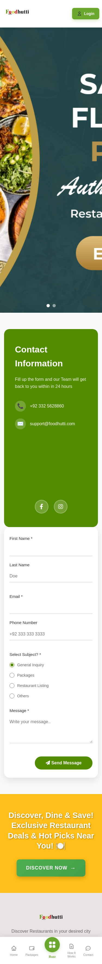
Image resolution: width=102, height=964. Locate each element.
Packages (25, 675)
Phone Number (23, 622)
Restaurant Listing (33, 685)
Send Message (64, 763)
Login (89, 13)
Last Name (19, 564)
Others (23, 696)
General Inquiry (30, 665)
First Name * (21, 538)
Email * (16, 596)
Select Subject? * (25, 654)
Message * (19, 710)
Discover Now (46, 868)
